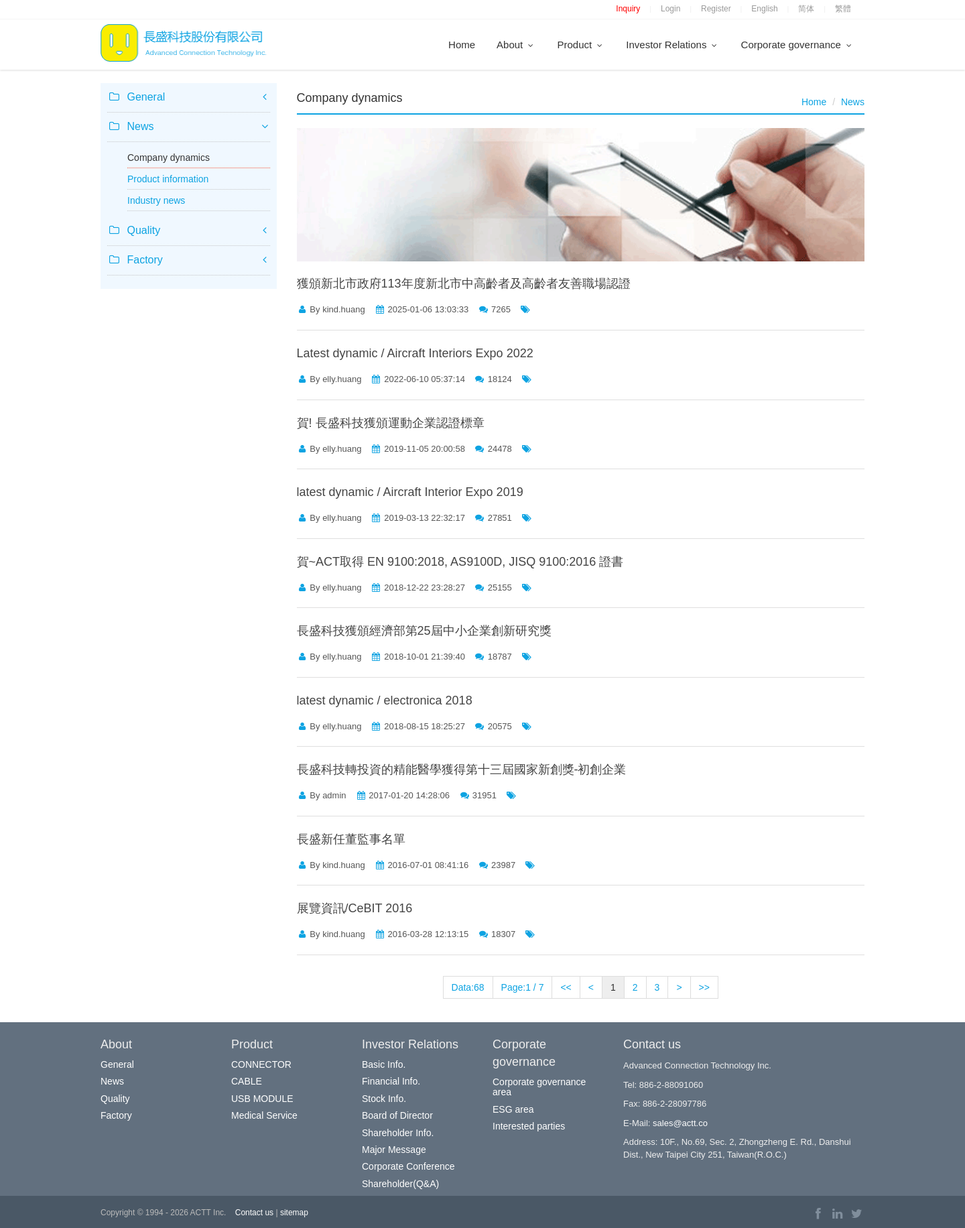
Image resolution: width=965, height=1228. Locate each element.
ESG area (513, 1109)
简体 (806, 8)
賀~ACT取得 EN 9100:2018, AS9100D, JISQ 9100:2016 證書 (460, 561)
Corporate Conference (408, 1166)
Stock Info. (384, 1098)
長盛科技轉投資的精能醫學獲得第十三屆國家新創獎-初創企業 (462, 769)
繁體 (843, 8)
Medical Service (264, 1115)
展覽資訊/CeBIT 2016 (355, 908)
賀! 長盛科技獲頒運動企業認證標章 (391, 423)
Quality (115, 1098)
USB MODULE (262, 1098)
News (852, 102)
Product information (167, 179)
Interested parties (529, 1126)
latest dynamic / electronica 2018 (384, 700)
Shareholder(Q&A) (400, 1183)
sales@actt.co (680, 1123)
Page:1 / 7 (522, 987)
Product (580, 44)
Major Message (394, 1149)
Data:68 (468, 987)
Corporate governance (797, 44)
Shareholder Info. (398, 1132)
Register (716, 8)
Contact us (254, 1212)
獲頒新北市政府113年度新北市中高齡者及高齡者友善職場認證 (464, 283)
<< (565, 987)
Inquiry (628, 8)
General (117, 1064)
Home (461, 44)
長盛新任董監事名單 (351, 839)
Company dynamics (168, 157)
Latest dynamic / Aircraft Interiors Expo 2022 (415, 353)
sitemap (294, 1212)
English (764, 8)
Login (670, 8)
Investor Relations (672, 44)
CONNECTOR (261, 1064)
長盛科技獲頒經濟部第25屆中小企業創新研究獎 (424, 630)
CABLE (246, 1081)
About (516, 44)
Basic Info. (383, 1064)
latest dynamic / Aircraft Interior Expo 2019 (410, 492)
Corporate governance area (539, 1087)
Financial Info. (391, 1081)
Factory (116, 1115)
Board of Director (397, 1115)
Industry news (156, 200)
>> (704, 987)
